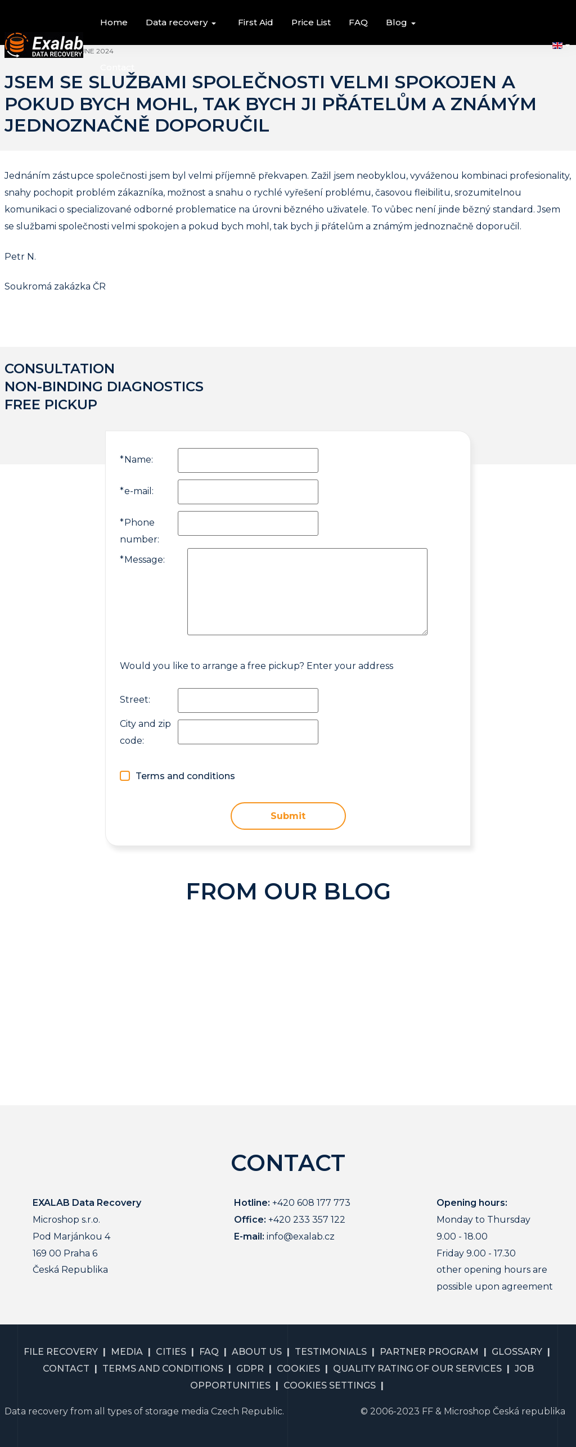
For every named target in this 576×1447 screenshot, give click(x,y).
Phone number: (139, 531)
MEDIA (127, 1351)
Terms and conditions (185, 776)
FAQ (209, 1351)
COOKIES (298, 1368)
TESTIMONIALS (331, 1351)
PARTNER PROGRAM (429, 1351)
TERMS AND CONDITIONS (162, 1368)
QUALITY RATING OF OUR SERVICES (417, 1368)
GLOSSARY (517, 1351)
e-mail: (137, 491)
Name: (136, 459)
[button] (183, 22)
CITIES (171, 1351)
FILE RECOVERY (61, 1351)
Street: (135, 699)
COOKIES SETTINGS (330, 1385)
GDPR (250, 1368)
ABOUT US (257, 1351)
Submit (288, 816)
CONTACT (66, 1368)
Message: (142, 559)
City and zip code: (145, 732)
